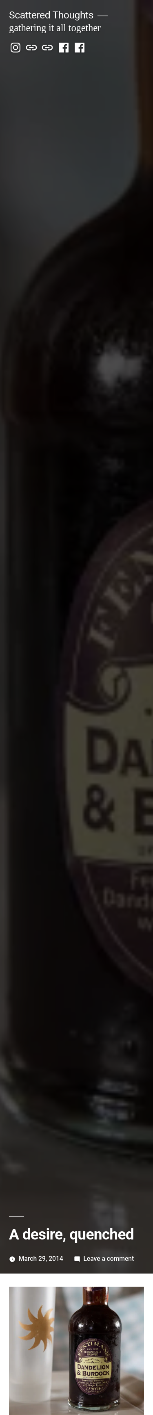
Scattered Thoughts (51, 15)
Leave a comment (108, 1258)
